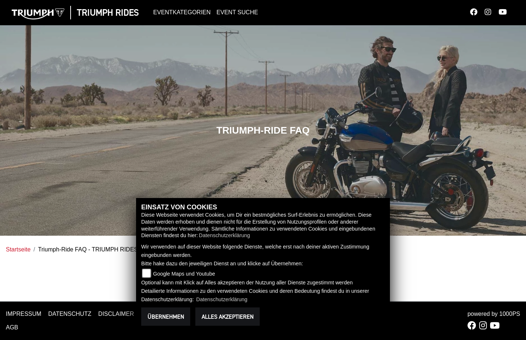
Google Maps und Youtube (184, 274)
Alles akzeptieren (227, 316)
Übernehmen (165, 316)
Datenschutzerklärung (224, 235)
